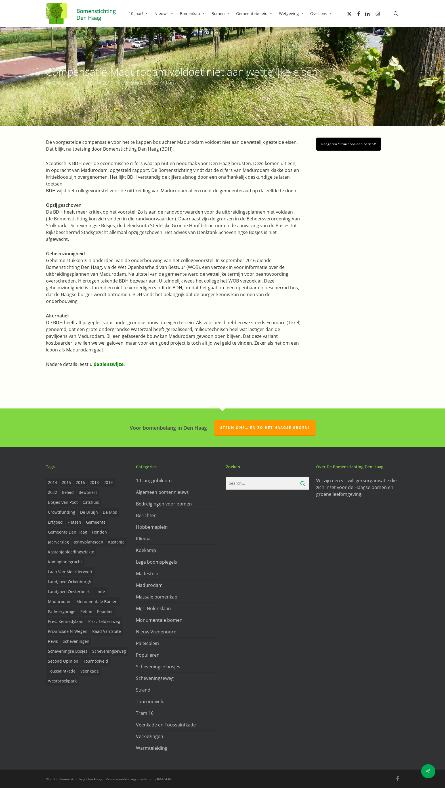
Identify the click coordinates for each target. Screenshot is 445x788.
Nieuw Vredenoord (156, 632)
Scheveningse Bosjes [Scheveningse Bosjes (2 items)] (67, 651)
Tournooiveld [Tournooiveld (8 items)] (95, 661)
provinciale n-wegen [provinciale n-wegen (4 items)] (67, 631)
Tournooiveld (150, 701)
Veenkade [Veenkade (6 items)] (89, 671)
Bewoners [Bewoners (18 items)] (88, 492)
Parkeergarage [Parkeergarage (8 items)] (61, 611)
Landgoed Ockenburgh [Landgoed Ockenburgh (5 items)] (69, 581)
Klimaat (144, 539)
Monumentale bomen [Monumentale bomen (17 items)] (96, 601)
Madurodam (160, 83)
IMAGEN (164, 779)
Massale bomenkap (156, 597)
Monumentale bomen (159, 620)
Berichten (134, 83)
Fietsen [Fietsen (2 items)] (74, 522)
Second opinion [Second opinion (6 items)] (63, 661)
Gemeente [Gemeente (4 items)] (96, 522)
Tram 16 (145, 713)
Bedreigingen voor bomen (164, 504)
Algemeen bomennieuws (162, 492)
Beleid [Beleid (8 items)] (68, 492)
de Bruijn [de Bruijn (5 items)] (89, 512)
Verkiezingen (149, 736)
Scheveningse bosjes (158, 666)
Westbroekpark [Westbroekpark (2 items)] (62, 681)
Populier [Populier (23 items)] (105, 611)
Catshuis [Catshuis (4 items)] (91, 502)
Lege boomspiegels (156, 562)
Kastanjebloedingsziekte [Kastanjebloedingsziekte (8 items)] (71, 552)
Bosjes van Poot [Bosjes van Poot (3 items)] (63, 502)
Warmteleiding (151, 748)
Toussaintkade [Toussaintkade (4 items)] (61, 671)
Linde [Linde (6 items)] (100, 591)
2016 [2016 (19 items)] (80, 482)
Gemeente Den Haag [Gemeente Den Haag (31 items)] (67, 532)
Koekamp (146, 550)
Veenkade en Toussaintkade (166, 725)
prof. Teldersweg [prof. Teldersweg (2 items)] (104, 621)
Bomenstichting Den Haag (80, 779)
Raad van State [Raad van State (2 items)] (106, 631)
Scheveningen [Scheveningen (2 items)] (76, 641)
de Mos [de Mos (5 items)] (110, 512)
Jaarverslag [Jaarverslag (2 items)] (58, 542)
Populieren (147, 655)
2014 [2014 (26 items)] (52, 482)
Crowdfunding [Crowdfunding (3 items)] (61, 512)
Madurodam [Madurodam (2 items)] (60, 601)
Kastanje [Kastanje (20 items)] (116, 542)
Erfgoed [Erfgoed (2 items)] (55, 522)
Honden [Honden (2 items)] (99, 532)
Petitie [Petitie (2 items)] (86, 611)
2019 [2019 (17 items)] (108, 482)
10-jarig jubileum (154, 480)
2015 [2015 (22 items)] (66, 482)
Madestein (147, 573)
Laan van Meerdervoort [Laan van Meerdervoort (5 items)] (70, 571)
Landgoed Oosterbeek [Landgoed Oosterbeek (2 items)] (69, 591)
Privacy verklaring (121, 779)
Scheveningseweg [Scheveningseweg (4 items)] (109, 651)
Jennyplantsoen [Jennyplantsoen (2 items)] (88, 542)
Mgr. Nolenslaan (153, 608)
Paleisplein (147, 643)
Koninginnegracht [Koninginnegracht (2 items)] (65, 561)
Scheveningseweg (155, 678)
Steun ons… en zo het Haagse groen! (265, 427)
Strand (143, 690)
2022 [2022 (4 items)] (52, 492)
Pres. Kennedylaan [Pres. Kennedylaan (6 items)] (65, 621)
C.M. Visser (63, 83)
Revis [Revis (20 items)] (53, 641)
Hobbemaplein (152, 527)
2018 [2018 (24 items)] (94, 482)
